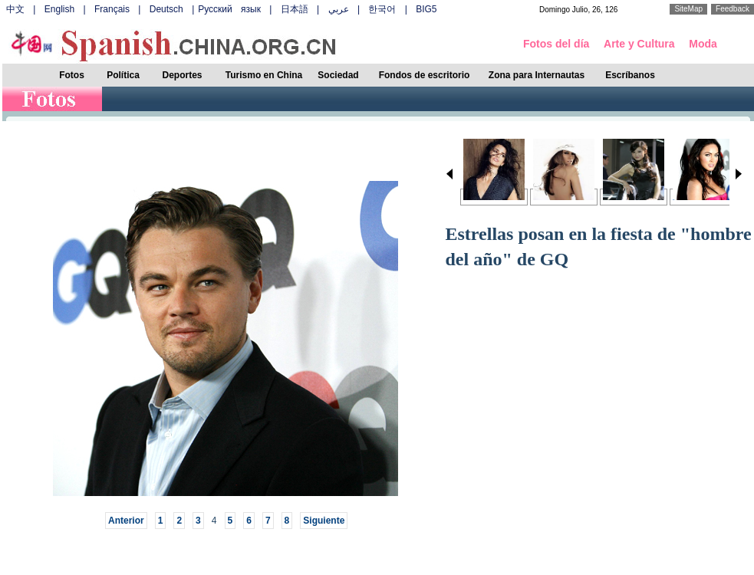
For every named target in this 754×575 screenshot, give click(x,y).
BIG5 (426, 9)
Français (112, 9)
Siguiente (323, 520)
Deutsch (166, 9)
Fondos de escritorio (424, 75)
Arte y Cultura (639, 44)
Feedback (732, 9)
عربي (338, 9)
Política (123, 75)
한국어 (382, 9)
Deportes (182, 75)
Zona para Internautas (536, 75)
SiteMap (688, 9)
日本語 (294, 9)
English (59, 9)
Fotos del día (556, 44)
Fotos (71, 75)
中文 (15, 9)
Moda (703, 44)
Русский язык (229, 9)
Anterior (126, 520)
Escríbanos (630, 75)
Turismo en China (264, 75)
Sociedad (338, 75)
